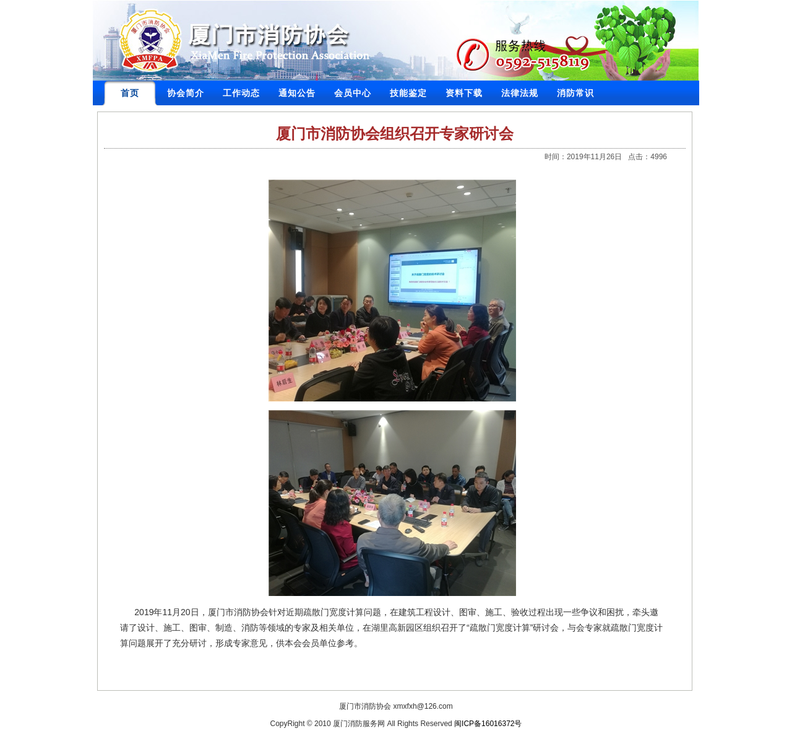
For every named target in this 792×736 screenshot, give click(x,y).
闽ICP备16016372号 (488, 723)
